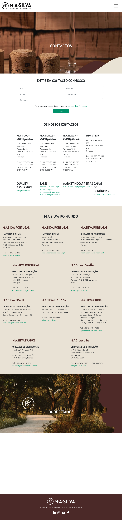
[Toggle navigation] (116, 6)
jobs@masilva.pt (85, 187)
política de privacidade (77, 106)
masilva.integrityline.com (104, 194)
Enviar (61, 111)
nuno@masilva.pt (70, 187)
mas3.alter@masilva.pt (12, 255)
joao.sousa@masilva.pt (50, 192)
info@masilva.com (78, 366)
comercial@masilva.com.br (14, 323)
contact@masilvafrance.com (24, 366)
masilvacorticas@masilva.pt (53, 253)
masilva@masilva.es (79, 290)
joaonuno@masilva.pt (49, 189)
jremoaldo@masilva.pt (49, 187)
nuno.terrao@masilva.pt (50, 195)
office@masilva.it (49, 320)
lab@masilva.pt (23, 191)
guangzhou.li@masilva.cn (91, 331)
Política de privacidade (74, 507)
